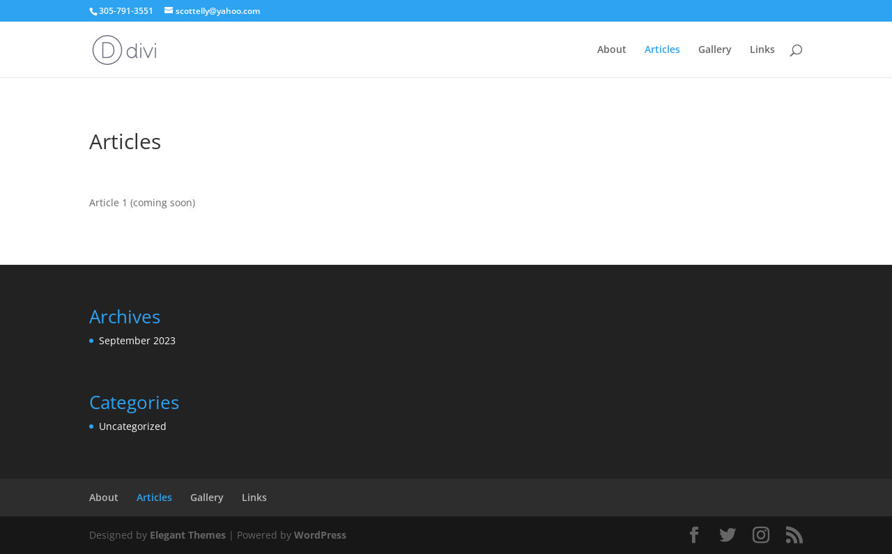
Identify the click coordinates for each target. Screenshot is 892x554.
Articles (662, 50)
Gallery (715, 50)
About (611, 50)
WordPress (320, 534)
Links (762, 50)
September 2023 (137, 340)
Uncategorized (133, 426)
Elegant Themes (188, 534)
